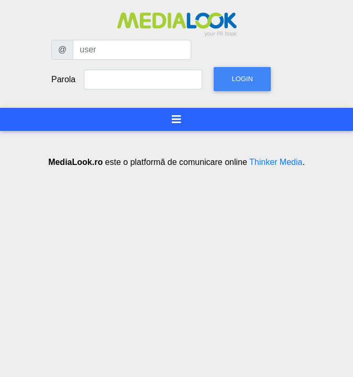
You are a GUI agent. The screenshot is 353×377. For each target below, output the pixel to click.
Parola (63, 79)
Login (241, 79)
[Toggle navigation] (176, 119)
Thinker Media (275, 162)
